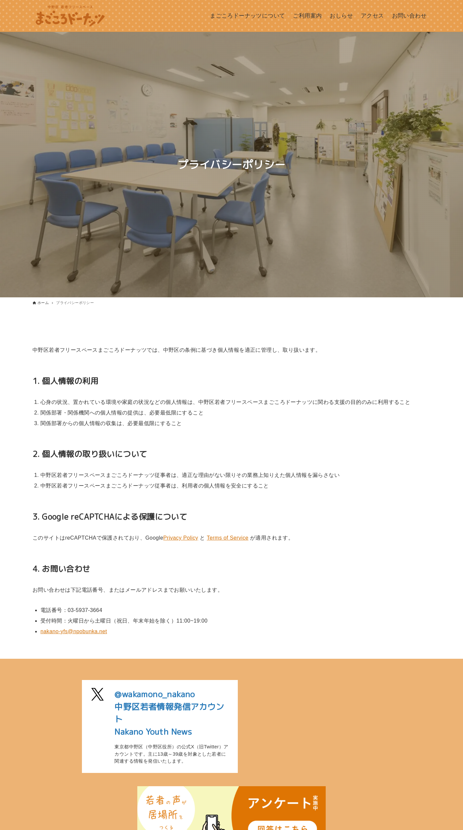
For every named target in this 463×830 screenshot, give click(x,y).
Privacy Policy (180, 538)
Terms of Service (228, 538)
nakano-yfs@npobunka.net (73, 631)
